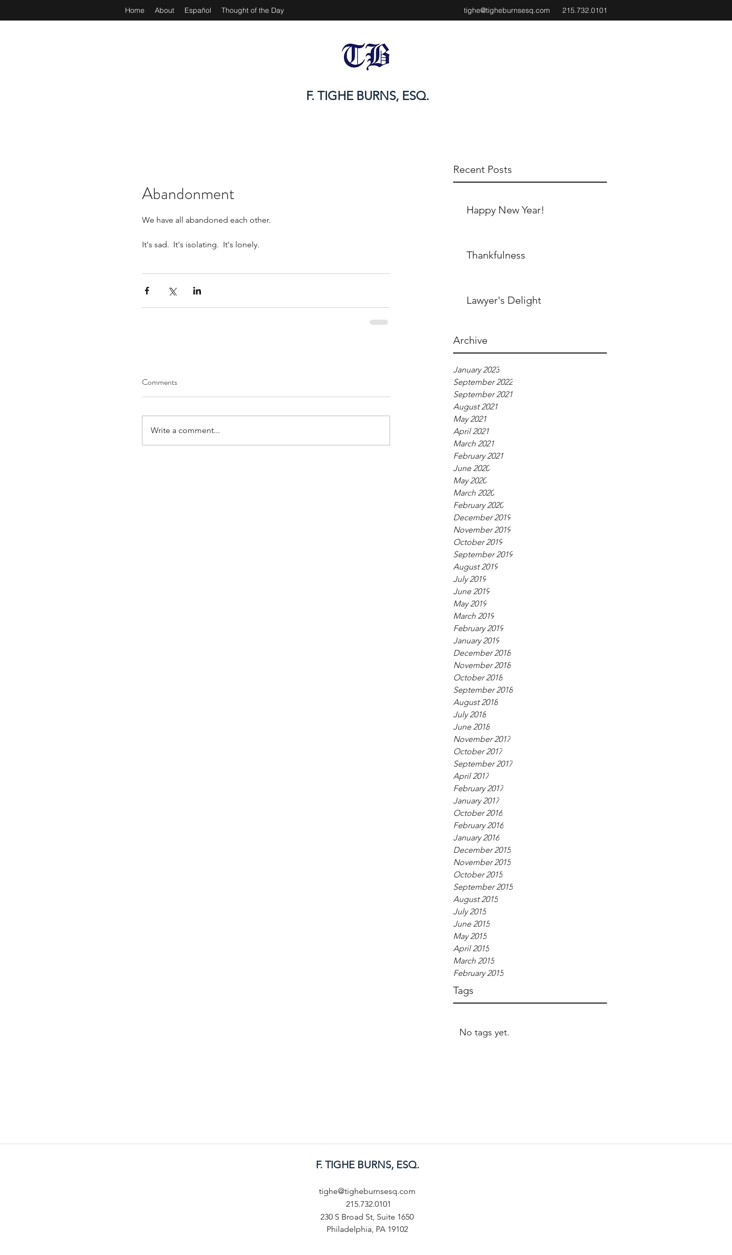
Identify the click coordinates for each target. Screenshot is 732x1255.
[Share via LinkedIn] (197, 291)
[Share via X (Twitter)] (172, 291)
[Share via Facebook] (147, 291)
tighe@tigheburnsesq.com (507, 10)
